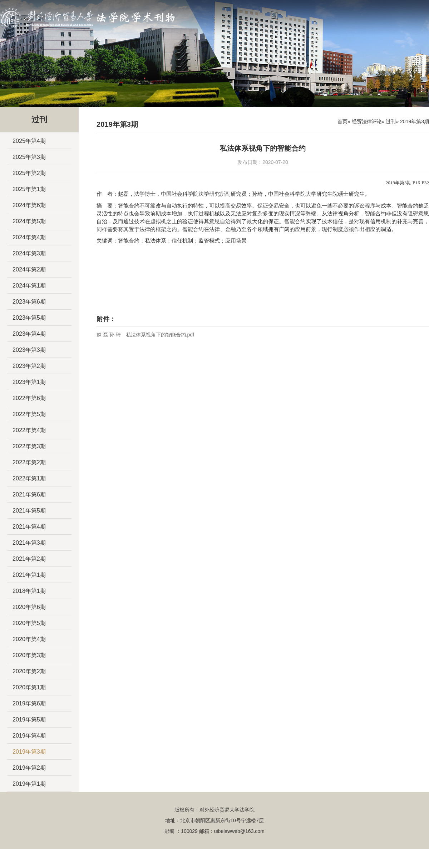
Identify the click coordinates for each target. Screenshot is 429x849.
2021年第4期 (29, 526)
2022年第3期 (29, 446)
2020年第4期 (29, 639)
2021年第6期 (29, 494)
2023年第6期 (29, 301)
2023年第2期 (29, 366)
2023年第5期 (29, 317)
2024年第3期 (29, 253)
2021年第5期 (29, 510)
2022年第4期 (29, 430)
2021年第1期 (29, 574)
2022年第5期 (29, 414)
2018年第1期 (29, 591)
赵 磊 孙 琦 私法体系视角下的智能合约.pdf (145, 335)
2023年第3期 (29, 349)
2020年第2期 (29, 671)
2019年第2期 (29, 767)
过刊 (391, 121)
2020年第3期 (29, 655)
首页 (342, 121)
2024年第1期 (29, 285)
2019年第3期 (29, 751)
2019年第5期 (29, 719)
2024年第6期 (29, 205)
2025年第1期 (29, 189)
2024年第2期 (29, 269)
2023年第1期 (29, 382)
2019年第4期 (29, 735)
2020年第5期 (29, 623)
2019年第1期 (29, 783)
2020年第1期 (29, 687)
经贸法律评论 (367, 121)
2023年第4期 (29, 333)
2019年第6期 (29, 703)
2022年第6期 (29, 398)
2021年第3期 (29, 542)
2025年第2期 (29, 173)
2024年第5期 (29, 221)
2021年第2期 (29, 558)
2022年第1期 (29, 478)
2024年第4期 (29, 237)
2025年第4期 (29, 141)
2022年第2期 (29, 462)
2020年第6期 (29, 607)
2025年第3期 (29, 157)
